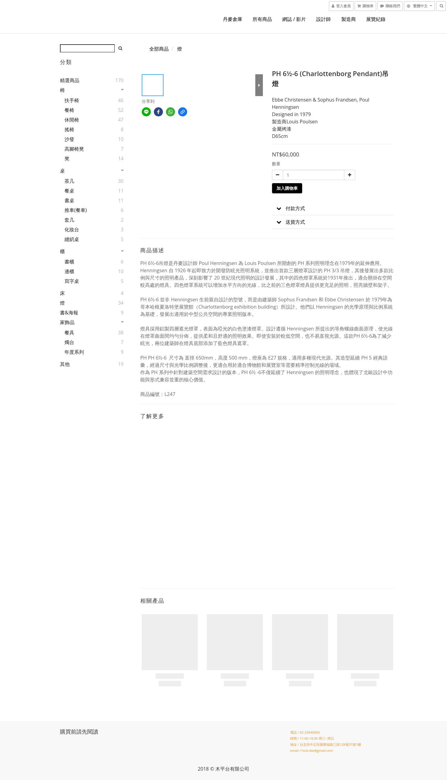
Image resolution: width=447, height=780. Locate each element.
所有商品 (262, 19)
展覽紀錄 (376, 19)
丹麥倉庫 (232, 19)
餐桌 (69, 190)
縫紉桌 (72, 239)
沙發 (69, 139)
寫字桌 (72, 281)
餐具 (69, 332)
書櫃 (69, 261)
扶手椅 (72, 100)
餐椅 (69, 110)
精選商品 (69, 80)
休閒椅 (72, 119)
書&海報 (69, 312)
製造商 (348, 19)
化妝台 (72, 229)
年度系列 (74, 352)
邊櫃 (69, 271)
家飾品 (67, 322)
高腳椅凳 (74, 149)
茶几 (69, 181)
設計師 (323, 19)
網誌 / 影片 (294, 19)
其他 (65, 364)
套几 (69, 219)
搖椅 (69, 129)
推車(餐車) (76, 210)
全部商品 (159, 48)
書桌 (69, 200)
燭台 (69, 342)
